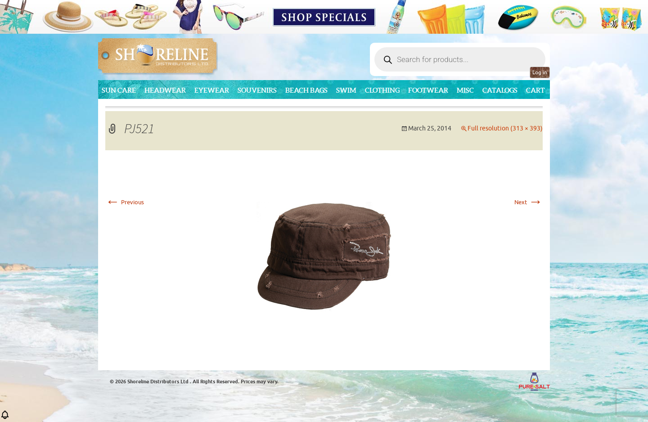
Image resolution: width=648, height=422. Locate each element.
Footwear (428, 90)
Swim (346, 90)
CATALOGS (500, 90)
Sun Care (119, 90)
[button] (5, 418)
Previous (124, 202)
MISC (465, 90)
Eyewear (211, 90)
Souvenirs (257, 90)
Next (528, 202)
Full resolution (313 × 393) (505, 128)
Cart (535, 90)
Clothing (382, 90)
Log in (539, 72)
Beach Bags (306, 90)
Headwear (165, 90)
